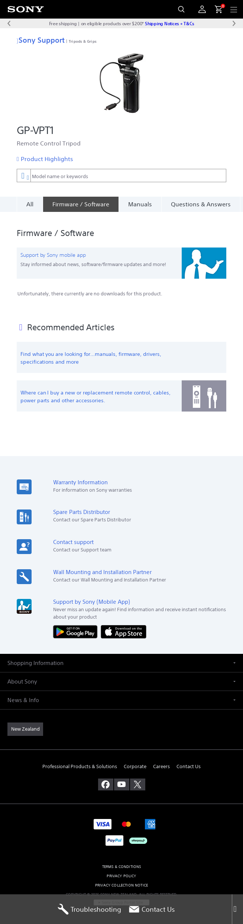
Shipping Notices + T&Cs (169, 23)
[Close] (237, 909)
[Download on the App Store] (123, 627)
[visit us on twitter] (137, 780)
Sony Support (41, 40)
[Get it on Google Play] (77, 627)
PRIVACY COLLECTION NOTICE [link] (121, 881)
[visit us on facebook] (105, 780)
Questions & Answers (201, 204)
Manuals (140, 204)
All (29, 204)
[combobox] (121, 175)
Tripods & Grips (83, 41)
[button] (121, 658)
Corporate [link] (135, 762)
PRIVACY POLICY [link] (121, 871)
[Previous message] (9, 23)
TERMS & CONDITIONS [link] (121, 862)
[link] (25, 724)
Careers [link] (161, 762)
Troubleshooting (89, 909)
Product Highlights (47, 159)
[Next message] (234, 23)
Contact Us (152, 909)
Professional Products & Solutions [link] (79, 762)
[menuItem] (215, 9)
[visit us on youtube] (121, 780)
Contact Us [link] (188, 762)
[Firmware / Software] (81, 204)
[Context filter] (23, 175)
